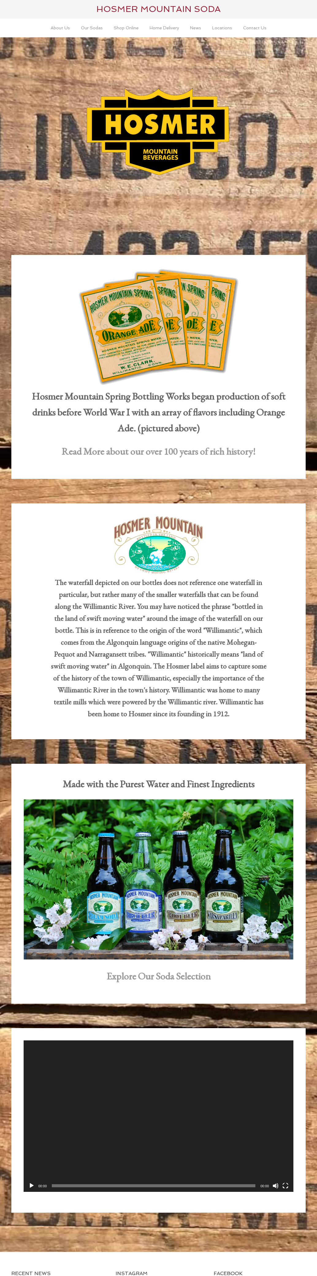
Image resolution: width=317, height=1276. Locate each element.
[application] (158, 1116)
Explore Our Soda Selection (158, 976)
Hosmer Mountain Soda (158, 9)
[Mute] (276, 1186)
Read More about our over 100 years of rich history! (158, 451)
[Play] (32, 1186)
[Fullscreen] (285, 1186)
